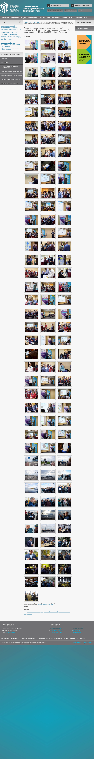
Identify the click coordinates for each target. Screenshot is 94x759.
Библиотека (56, 18)
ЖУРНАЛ (64, 18)
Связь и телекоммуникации (9, 83)
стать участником (71, 10)
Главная (26, 22)
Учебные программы (55, 632)
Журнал (66, 638)
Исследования (77, 632)
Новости (42, 18)
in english (35, 6)
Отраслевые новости (56, 630)
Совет (48, 18)
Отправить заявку (83, 28)
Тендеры (24, 18)
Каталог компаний (78, 628)
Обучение (49, 638)
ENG (85, 18)
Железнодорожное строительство (11, 75)
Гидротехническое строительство (11, 71)
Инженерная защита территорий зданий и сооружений (42, 612)
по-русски (28, 6)
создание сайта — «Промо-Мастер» (82, 642)
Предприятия (15, 18)
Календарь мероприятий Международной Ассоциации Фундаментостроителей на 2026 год (11, 27)
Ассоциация (5, 18)
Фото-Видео (79, 18)
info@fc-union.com (82, 5)
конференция (28, 614)
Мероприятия (33, 18)
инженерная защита (64, 612)
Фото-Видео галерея (34, 22)
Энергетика (4, 62)
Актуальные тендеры (56, 628)
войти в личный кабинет (54, 10)
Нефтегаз (4, 58)
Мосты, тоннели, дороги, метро (10, 79)
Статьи (70, 18)
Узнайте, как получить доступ (46, 604)
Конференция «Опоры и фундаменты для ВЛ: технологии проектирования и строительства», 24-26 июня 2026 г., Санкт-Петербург (11, 46)
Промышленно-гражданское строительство (9, 67)
